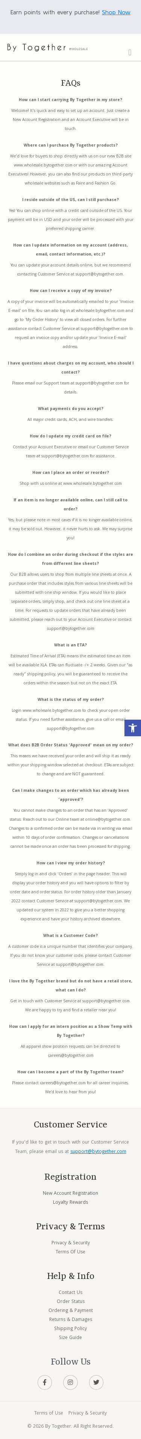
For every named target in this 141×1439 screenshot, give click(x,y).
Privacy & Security (87, 1414)
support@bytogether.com (98, 1152)
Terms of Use (48, 1414)
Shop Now (116, 12)
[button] (132, 728)
